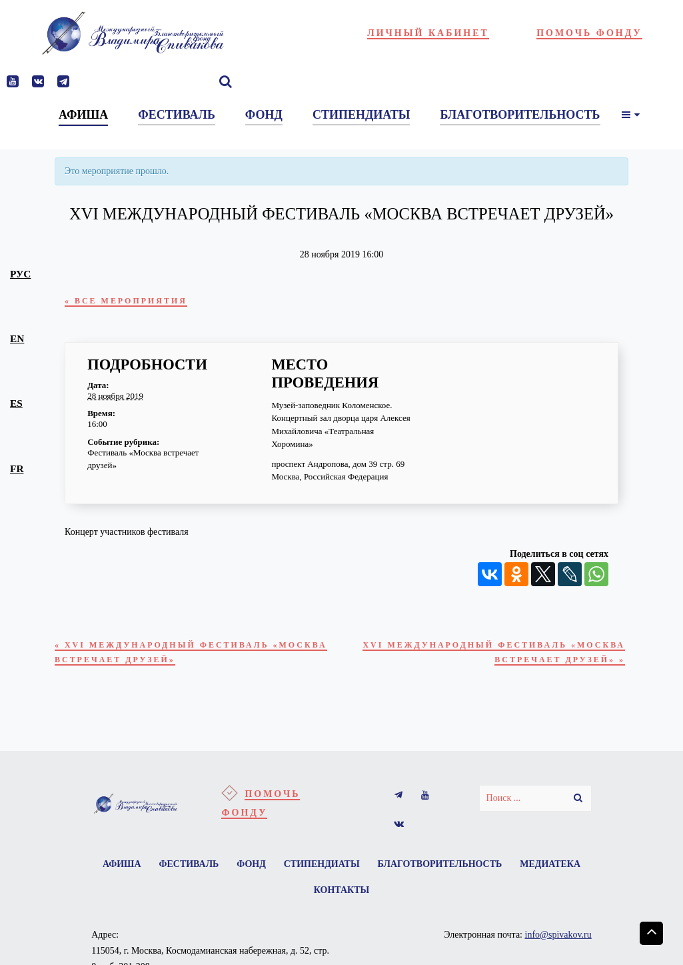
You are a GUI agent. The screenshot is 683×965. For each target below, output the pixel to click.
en (17, 338)
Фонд (290, 877)
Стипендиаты (365, 877)
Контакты (383, 906)
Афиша (152, 877)
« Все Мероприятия (139, 301)
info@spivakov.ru (558, 952)
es (16, 403)
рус (20, 273)
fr (16, 468)
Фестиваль (224, 877)
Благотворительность (488, 877)
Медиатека (303, 906)
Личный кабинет (428, 33)
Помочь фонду (589, 33)
